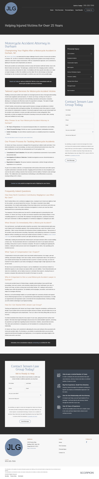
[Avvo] (90, 442)
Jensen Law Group (11, 56)
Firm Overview (62, 445)
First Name (68, 110)
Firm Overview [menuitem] (59, 10)
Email (67, 125)
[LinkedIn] (93, 442)
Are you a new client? (70, 130)
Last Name (68, 115)
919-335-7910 (88, 5)
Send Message (71, 160)
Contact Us (89, 10)
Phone (67, 120)
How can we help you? (71, 135)
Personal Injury (62, 449)
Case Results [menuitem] (79, 10)
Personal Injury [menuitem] (69, 10)
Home (60, 442)
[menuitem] (78, 53)
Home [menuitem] (51, 10)
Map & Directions (31, 448)
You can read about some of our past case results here (18, 137)
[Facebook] (86, 442)
